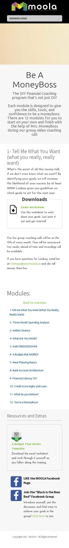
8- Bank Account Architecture (26, 370)
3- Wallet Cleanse (20, 330)
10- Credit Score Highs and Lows (28, 386)
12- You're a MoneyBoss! (24, 402)
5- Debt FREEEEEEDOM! (23, 346)
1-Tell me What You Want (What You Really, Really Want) (34, 312)
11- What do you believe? (24, 394)
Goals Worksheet (32, 207)
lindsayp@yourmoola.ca (25, 263)
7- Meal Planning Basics (23, 362)
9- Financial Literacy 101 (23, 378)
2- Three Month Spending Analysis (29, 322)
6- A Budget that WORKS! (24, 354)
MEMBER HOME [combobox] (18, 18)
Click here (38, 516)
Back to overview (34, 302)
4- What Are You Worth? (23, 338)
